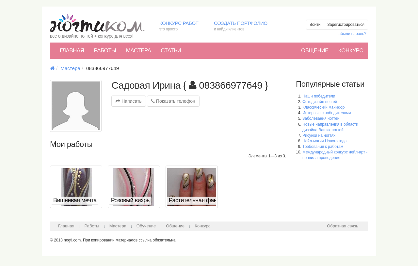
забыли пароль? (351, 33)
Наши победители (318, 96)
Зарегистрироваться (346, 24)
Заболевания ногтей (320, 118)
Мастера (138, 50)
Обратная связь (342, 225)
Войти (315, 24)
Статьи (171, 50)
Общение (315, 50)
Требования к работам (322, 146)
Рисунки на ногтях (318, 135)
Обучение (146, 225)
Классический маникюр (323, 107)
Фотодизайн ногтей (319, 101)
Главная (72, 50)
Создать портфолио (245, 26)
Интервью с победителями (326, 113)
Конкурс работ (181, 26)
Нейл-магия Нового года (324, 141)
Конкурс (350, 50)
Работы (105, 50)
